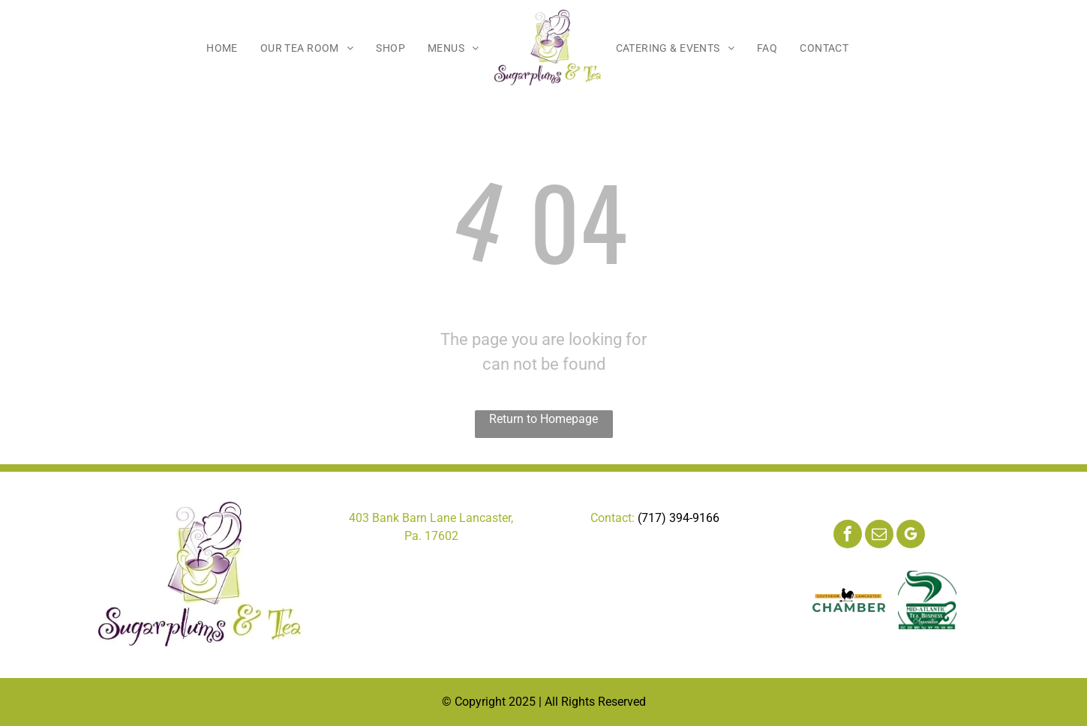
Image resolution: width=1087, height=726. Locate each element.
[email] (879, 536)
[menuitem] (222, 48)
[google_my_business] (910, 536)
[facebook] (847, 536)
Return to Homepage (543, 419)
